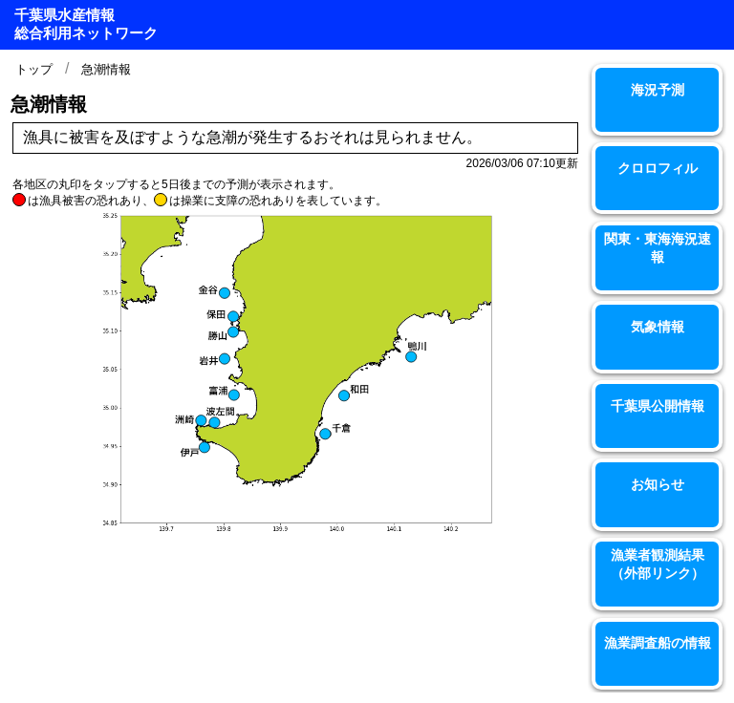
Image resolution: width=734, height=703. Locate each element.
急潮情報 (106, 69)
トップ (34, 69)
